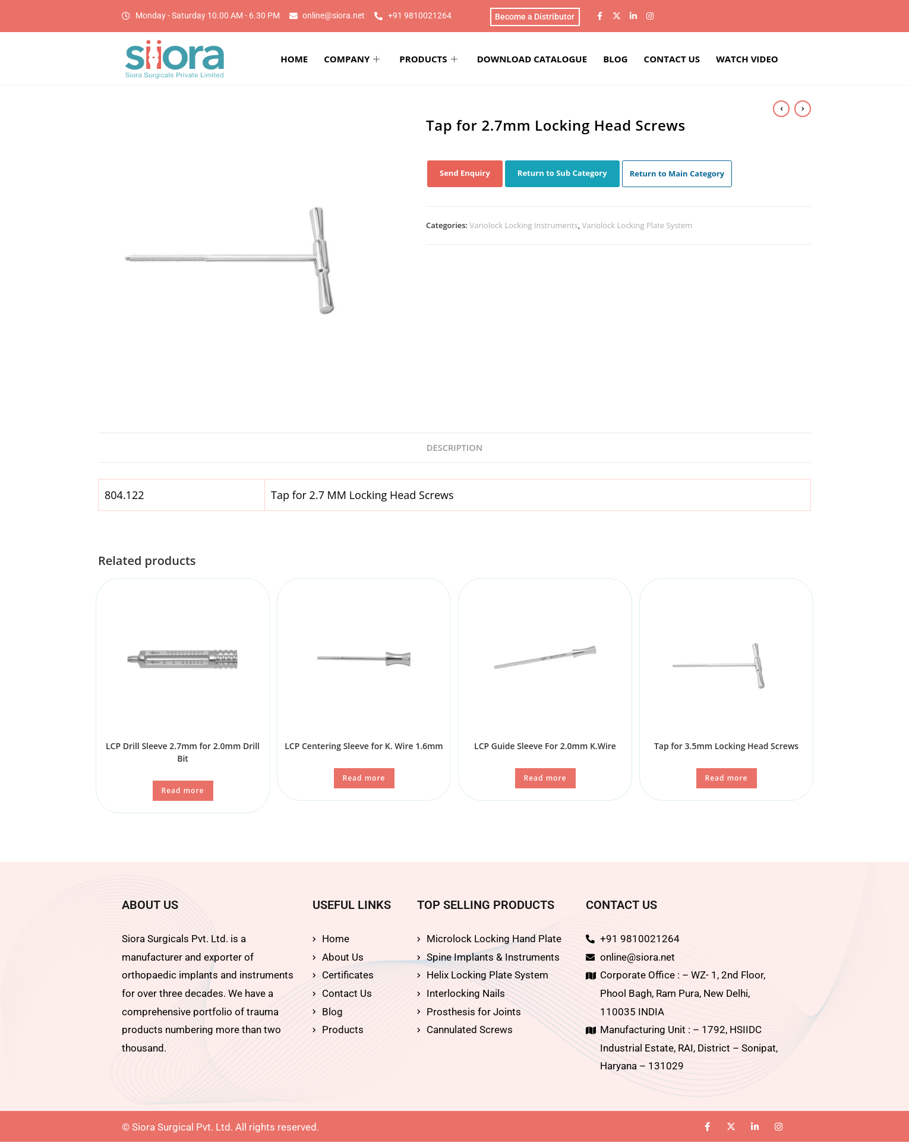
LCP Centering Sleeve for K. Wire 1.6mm (364, 750)
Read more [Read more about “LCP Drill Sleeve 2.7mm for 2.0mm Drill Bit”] (183, 795)
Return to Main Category (677, 176)
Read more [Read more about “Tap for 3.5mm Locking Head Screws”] (726, 782)
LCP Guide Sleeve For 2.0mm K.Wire (545, 750)
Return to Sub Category (562, 175)
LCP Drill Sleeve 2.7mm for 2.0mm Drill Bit (183, 756)
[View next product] (802, 109)
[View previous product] (781, 109)
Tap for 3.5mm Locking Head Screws (726, 750)
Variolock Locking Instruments (524, 227)
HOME (333, 61)
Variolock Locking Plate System (637, 227)
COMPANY (386, 61)
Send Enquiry (465, 175)
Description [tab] (455, 450)
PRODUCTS (456, 61)
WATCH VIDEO (754, 61)
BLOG (633, 61)
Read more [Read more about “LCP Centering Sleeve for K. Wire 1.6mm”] (364, 782)
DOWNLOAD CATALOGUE (555, 61)
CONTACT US (684, 61)
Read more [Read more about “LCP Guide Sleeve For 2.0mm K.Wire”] (545, 782)
